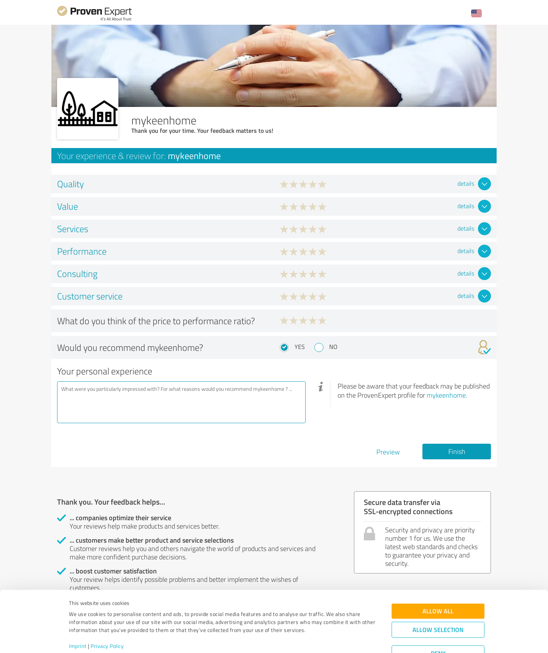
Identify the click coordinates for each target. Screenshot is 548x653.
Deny (438, 624)
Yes (300, 346)
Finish (456, 451)
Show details (321, 638)
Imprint (78, 617)
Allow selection (438, 601)
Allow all (438, 582)
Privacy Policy (107, 617)
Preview (388, 452)
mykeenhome (446, 395)
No (333, 346)
